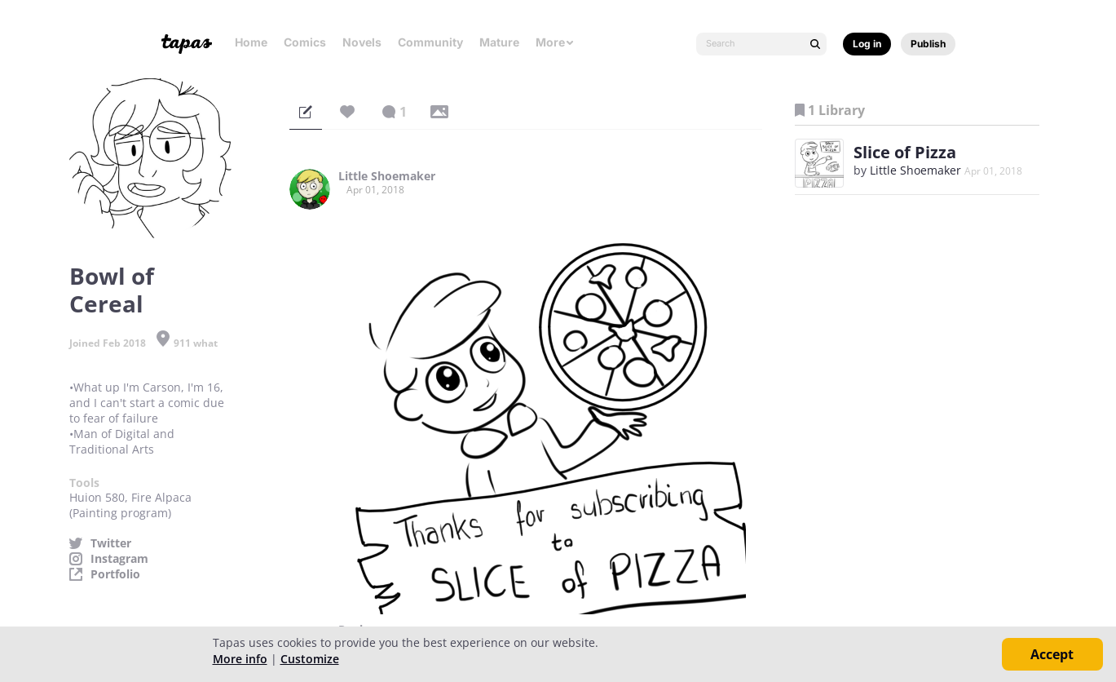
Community (430, 42)
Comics (305, 42)
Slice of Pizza (905, 152)
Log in (867, 44)
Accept (1052, 654)
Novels (362, 42)
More (555, 42)
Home (251, 42)
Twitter (110, 543)
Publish (928, 44)
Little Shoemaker (386, 176)
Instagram (119, 558)
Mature (499, 42)
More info (240, 658)
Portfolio (115, 574)
